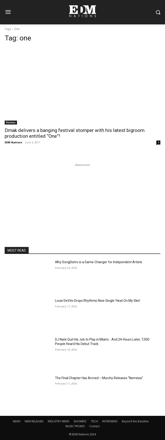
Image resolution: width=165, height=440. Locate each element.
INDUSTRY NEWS (58, 421)
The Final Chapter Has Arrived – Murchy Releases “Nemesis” (99, 378)
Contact (94, 426)
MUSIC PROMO (75, 426)
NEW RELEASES (34, 421)
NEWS (16, 421)
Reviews (11, 122)
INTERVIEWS (109, 421)
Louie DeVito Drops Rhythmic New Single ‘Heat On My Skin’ (97, 300)
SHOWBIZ (80, 421)
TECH (94, 421)
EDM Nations (13, 142)
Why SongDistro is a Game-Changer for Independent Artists (98, 262)
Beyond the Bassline (135, 421)
